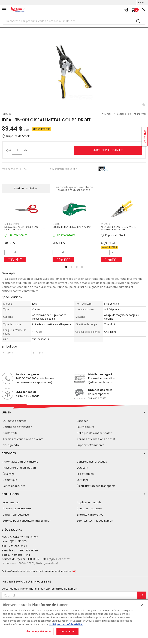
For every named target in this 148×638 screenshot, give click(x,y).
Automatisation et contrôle (20, 461)
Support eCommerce (90, 445)
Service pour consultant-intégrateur (27, 520)
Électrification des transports (96, 485)
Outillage (83, 479)
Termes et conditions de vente (23, 439)
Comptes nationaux (89, 508)
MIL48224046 (11, 223)
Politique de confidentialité (94, 433)
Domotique (10, 479)
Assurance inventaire (17, 508)
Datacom (82, 467)
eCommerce (11, 502)
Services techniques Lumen (95, 520)
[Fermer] (142, 605)
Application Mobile (89, 502)
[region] (74, 618)
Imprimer (141, 113)
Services (74, 453)
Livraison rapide (26, 391)
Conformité (10, 433)
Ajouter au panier (108, 150)
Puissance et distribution (19, 467)
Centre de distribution (17, 426)
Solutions (74, 494)
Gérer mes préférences (38, 631)
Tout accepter (67, 631)
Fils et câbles (85, 473)
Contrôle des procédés (92, 461)
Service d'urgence (27, 374)
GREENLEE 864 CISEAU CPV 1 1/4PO (72, 226)
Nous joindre (11, 445)
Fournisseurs (85, 426)
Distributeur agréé (100, 374)
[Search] (74, 21)
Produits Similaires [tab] (26, 188)
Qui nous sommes (14, 420)
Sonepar (82, 420)
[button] (66, 267)
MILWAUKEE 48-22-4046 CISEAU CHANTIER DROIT (21, 228)
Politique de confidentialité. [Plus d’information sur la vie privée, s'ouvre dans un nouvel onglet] (66, 624)
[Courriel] (70, 595)
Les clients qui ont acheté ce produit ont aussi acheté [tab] (74, 188)
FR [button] (139, 2)
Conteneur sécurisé (16, 514)
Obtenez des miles (100, 390)
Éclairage (8, 473)
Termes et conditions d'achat (96, 439)
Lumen (74, 412)
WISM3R (105, 223)
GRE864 (57, 223)
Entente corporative (90, 514)
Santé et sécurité (14, 485)
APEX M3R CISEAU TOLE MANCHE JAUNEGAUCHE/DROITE (118, 228)
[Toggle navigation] (4, 9)
